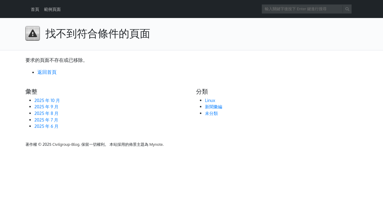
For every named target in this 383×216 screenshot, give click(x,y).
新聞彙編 (213, 106)
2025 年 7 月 (46, 119)
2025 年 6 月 (46, 126)
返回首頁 (47, 72)
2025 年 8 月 (46, 113)
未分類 (211, 113)
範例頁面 (52, 9)
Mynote (156, 144)
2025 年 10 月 (47, 100)
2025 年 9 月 (46, 106)
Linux (210, 100)
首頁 (35, 9)
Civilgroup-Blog (65, 144)
